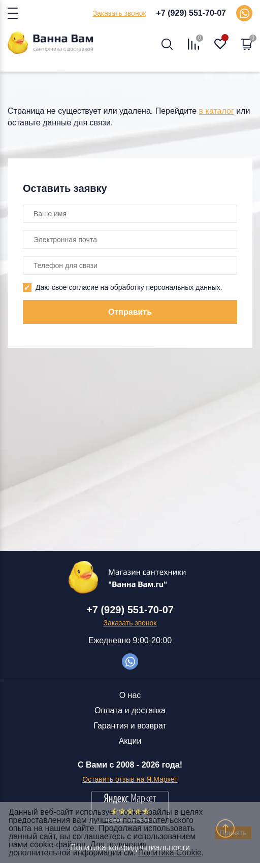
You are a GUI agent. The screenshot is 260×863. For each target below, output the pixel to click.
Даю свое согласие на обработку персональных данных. (129, 287)
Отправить (130, 312)
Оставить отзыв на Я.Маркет (129, 779)
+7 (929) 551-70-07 (191, 13)
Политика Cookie (170, 852)
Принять (233, 833)
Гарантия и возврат (130, 725)
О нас (130, 695)
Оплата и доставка (130, 710)
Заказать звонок (119, 13)
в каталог (216, 111)
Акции (130, 741)
